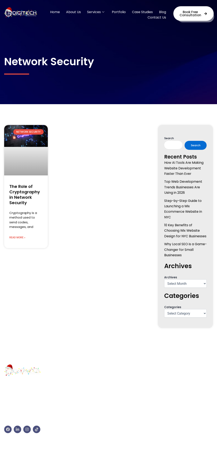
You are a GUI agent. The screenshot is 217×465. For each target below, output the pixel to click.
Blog (162, 12)
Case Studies (142, 12)
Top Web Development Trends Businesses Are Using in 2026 (183, 187)
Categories (172, 307)
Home (55, 12)
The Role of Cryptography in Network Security (24, 195)
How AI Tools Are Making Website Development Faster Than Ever (184, 168)
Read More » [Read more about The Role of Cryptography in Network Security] (17, 237)
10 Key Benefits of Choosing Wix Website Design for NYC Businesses (185, 231)
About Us (73, 12)
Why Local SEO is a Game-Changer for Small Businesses (185, 250)
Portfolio (119, 12)
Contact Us (157, 17)
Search (169, 138)
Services (95, 12)
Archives (170, 277)
